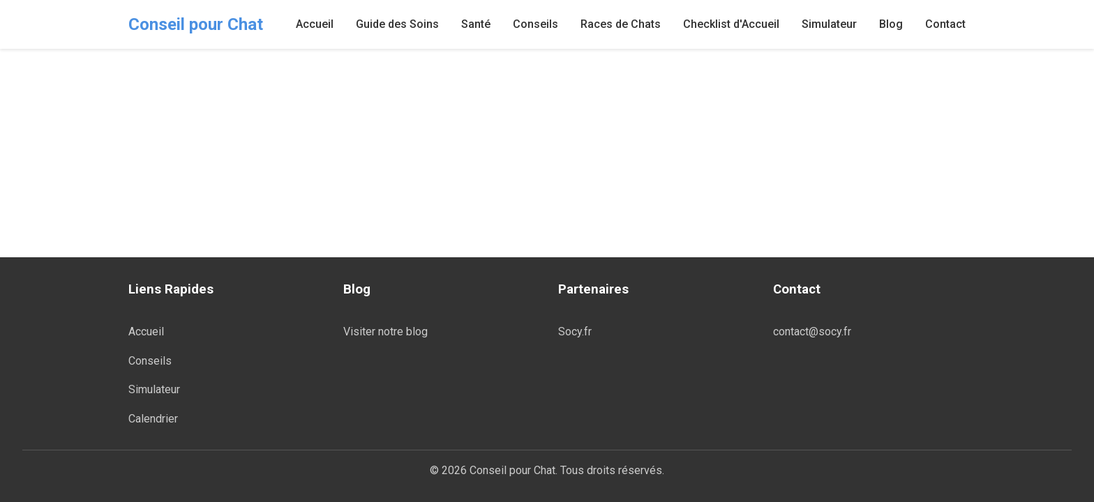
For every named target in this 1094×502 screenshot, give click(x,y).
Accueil (315, 24)
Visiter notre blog (385, 331)
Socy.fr (575, 331)
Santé (475, 24)
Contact (945, 24)
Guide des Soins (397, 24)
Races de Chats (620, 24)
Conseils (535, 24)
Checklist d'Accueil (731, 24)
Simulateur (829, 24)
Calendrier (153, 418)
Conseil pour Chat (195, 24)
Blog (891, 24)
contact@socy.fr (812, 331)
